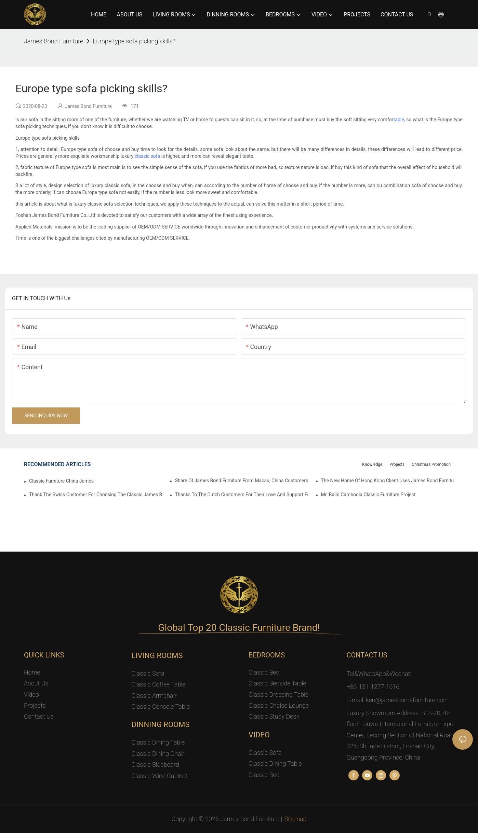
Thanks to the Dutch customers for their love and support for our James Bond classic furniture (241, 494)
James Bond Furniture (53, 41)
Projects (396, 464)
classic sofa (147, 156)
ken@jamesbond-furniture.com (407, 700)
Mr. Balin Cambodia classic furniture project (368, 494)
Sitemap (295, 818)
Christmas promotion (431, 464)
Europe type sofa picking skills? (134, 41)
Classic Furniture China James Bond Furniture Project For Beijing (62, 481)
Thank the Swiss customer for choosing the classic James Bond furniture (95, 494)
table (399, 119)
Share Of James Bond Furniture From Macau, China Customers (241, 480)
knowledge (372, 464)
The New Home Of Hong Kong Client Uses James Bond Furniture (387, 480)
